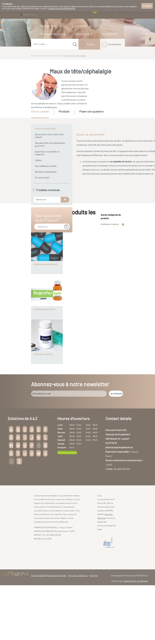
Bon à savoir (79, 26)
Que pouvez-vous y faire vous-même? (49, 135)
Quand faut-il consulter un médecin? (47, 153)
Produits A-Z (109, 34)
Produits (90, 44)
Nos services (48, 26)
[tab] (42, 114)
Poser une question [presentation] (91, 111)
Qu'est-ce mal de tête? (45, 128)
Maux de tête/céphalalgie (75, 55)
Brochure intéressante (45, 171)
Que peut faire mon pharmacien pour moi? (50, 144)
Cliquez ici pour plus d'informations (61, 9)
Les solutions (114, 44)
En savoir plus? (42, 177)
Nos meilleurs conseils (46, 166)
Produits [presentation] (64, 111)
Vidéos (38, 160)
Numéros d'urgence (53, 34)
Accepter (147, 5)
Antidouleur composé (110, 295)
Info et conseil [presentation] (40, 111)
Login (129, 10)
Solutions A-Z (83, 34)
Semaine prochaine (67, 524)
